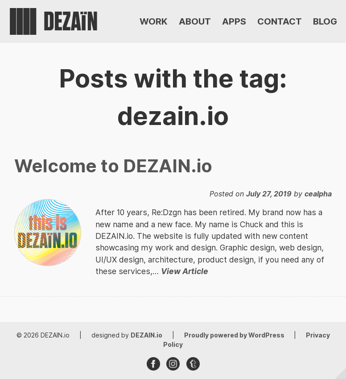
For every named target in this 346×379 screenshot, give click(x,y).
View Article (184, 271)
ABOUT (195, 21)
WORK (154, 21)
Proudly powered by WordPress (235, 335)
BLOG (325, 21)
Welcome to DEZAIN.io (113, 166)
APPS (234, 21)
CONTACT (279, 21)
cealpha (318, 193)
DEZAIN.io (146, 335)
